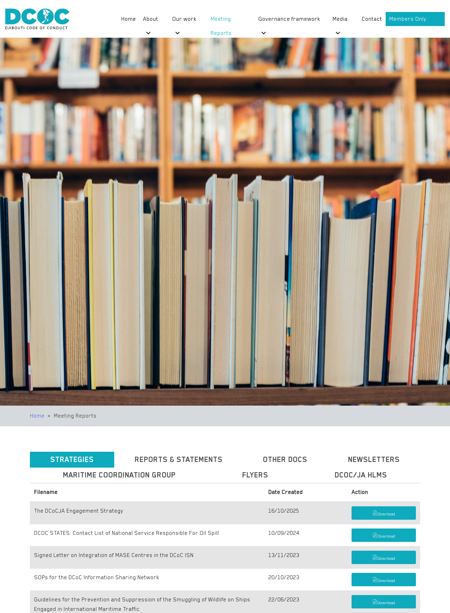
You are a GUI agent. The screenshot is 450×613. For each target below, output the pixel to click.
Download (383, 514)
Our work (184, 21)
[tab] (72, 460)
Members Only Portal (407, 21)
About (150, 21)
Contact (372, 19)
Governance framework (289, 21)
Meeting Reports (221, 21)
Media (340, 21)
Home (128, 19)
